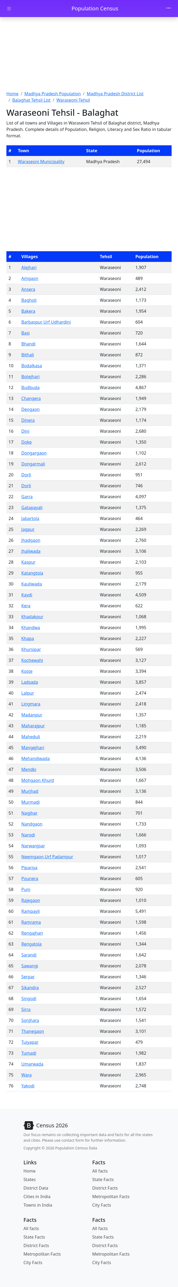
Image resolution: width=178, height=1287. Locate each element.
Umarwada (32, 1064)
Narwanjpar (33, 846)
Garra (27, 497)
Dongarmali (33, 464)
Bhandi (28, 344)
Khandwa (30, 627)
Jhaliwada (31, 551)
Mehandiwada (35, 758)
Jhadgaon (30, 540)
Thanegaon (32, 1031)
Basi (25, 333)
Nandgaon (31, 824)
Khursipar (31, 649)
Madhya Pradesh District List (115, 94)
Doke (26, 442)
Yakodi (27, 1086)
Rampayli (30, 911)
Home (12, 94)
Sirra (26, 1009)
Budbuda (30, 387)
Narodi (28, 835)
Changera (31, 398)
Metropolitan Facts (111, 1196)
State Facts (103, 1179)
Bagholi (29, 300)
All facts (100, 1171)
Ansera (28, 289)
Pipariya (29, 868)
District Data (35, 1188)
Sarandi (29, 955)
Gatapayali (32, 507)
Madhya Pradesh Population (52, 94)
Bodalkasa (31, 366)
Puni (25, 889)
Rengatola (31, 944)
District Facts (105, 1188)
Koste (27, 671)
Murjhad (29, 791)
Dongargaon (34, 453)
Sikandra (30, 988)
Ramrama (31, 922)
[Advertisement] (89, 54)
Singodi (28, 998)
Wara (26, 1075)
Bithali (27, 355)
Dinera (28, 420)
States (29, 1179)
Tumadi (28, 1053)
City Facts (101, 1205)
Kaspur (28, 562)
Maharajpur (33, 726)
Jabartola (30, 518)
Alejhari (29, 267)
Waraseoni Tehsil (73, 100)
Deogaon (30, 409)
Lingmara (30, 704)
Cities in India (36, 1196)
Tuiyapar (30, 1042)
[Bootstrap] (45, 1125)
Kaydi (26, 595)
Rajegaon (30, 900)
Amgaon (29, 278)
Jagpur (28, 529)
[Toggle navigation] (168, 8)
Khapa (27, 638)
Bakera (28, 311)
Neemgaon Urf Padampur (47, 857)
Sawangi (29, 966)
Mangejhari (32, 747)
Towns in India (37, 1205)
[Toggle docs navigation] (9, 9)
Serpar (28, 977)
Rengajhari (32, 933)
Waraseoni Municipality (41, 161)
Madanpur (31, 715)
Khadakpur (32, 617)
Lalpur (27, 693)
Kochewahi (32, 660)
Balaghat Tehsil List (31, 100)
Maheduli (30, 737)
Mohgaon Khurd (37, 780)
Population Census (94, 8)
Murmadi (30, 802)
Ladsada (29, 682)
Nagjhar (29, 813)
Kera (25, 606)
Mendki (28, 769)
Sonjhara (30, 1020)
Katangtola (32, 573)
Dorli (26, 475)
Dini (25, 431)
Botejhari (30, 377)
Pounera (29, 878)
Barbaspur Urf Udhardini (46, 322)
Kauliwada (31, 584)
